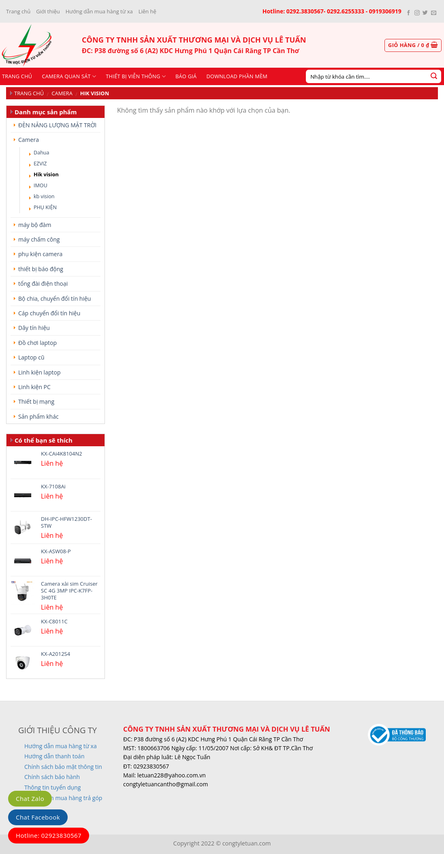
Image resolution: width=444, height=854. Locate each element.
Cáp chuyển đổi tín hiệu (49, 313)
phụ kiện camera (40, 254)
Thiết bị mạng (36, 401)
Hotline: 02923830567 (48, 835)
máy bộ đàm (34, 225)
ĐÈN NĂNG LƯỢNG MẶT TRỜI (57, 125)
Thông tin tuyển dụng (52, 787)
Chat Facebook (38, 817)
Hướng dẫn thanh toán (54, 756)
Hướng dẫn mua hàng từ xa (99, 11)
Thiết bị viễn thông (136, 76)
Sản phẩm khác (38, 416)
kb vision (44, 196)
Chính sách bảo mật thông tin (63, 767)
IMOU (40, 185)
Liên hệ (147, 11)
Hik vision (46, 174)
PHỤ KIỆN (45, 207)
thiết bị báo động (40, 269)
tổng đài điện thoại (43, 283)
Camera (62, 93)
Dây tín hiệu (34, 328)
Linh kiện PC (34, 387)
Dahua (41, 152)
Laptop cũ (31, 357)
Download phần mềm (236, 76)
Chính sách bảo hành (52, 777)
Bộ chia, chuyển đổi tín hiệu (54, 298)
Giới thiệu (48, 11)
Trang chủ (18, 11)
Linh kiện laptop (39, 372)
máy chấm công (39, 239)
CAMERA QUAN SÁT (69, 76)
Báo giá (185, 76)
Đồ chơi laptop (37, 343)
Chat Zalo (30, 798)
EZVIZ (40, 163)
